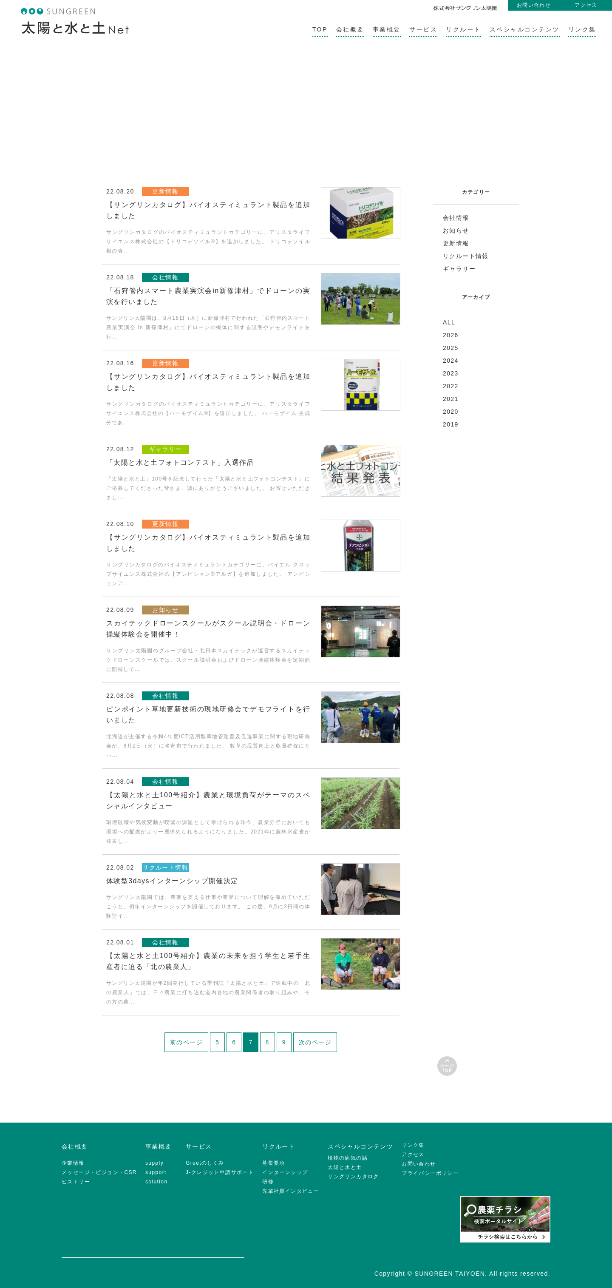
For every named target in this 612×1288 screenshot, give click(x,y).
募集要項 (273, 1163)
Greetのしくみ (205, 1163)
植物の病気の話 (348, 1158)
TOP (320, 29)
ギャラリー (459, 268)
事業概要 (387, 29)
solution (156, 1182)
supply (154, 1163)
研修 (268, 1182)
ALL (449, 322)
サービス (423, 29)
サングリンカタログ (353, 1177)
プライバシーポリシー (430, 1173)
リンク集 (582, 29)
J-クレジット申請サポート (220, 1172)
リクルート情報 (466, 256)
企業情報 (73, 1163)
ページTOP (447, 1068)
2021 (451, 398)
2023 (451, 373)
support (156, 1172)
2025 (451, 347)
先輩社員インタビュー (290, 1191)
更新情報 (456, 243)
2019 (451, 424)
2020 (451, 411)
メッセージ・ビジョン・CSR (99, 1172)
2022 (451, 386)
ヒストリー (76, 1182)
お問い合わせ (534, 5)
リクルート (463, 29)
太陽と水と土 (345, 1167)
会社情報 (456, 217)
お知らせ (456, 230)
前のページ (186, 1042)
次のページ (315, 1042)
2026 (451, 335)
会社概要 (350, 29)
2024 (451, 360)
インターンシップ (285, 1172)
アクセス (586, 5)
